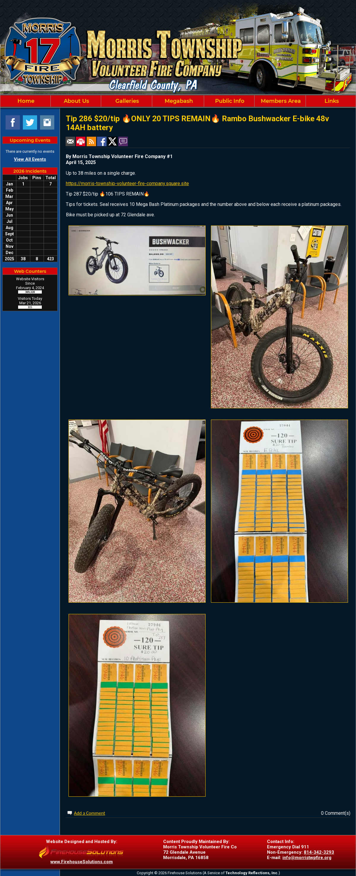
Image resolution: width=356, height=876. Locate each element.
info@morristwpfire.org (306, 857)
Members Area (280, 101)
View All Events (30, 159)
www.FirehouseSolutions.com (81, 861)
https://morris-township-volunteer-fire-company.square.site (127, 183)
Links (331, 101)
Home (25, 101)
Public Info (229, 101)
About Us (75, 101)
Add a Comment (89, 813)
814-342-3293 (319, 852)
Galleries (126, 101)
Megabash (178, 101)
